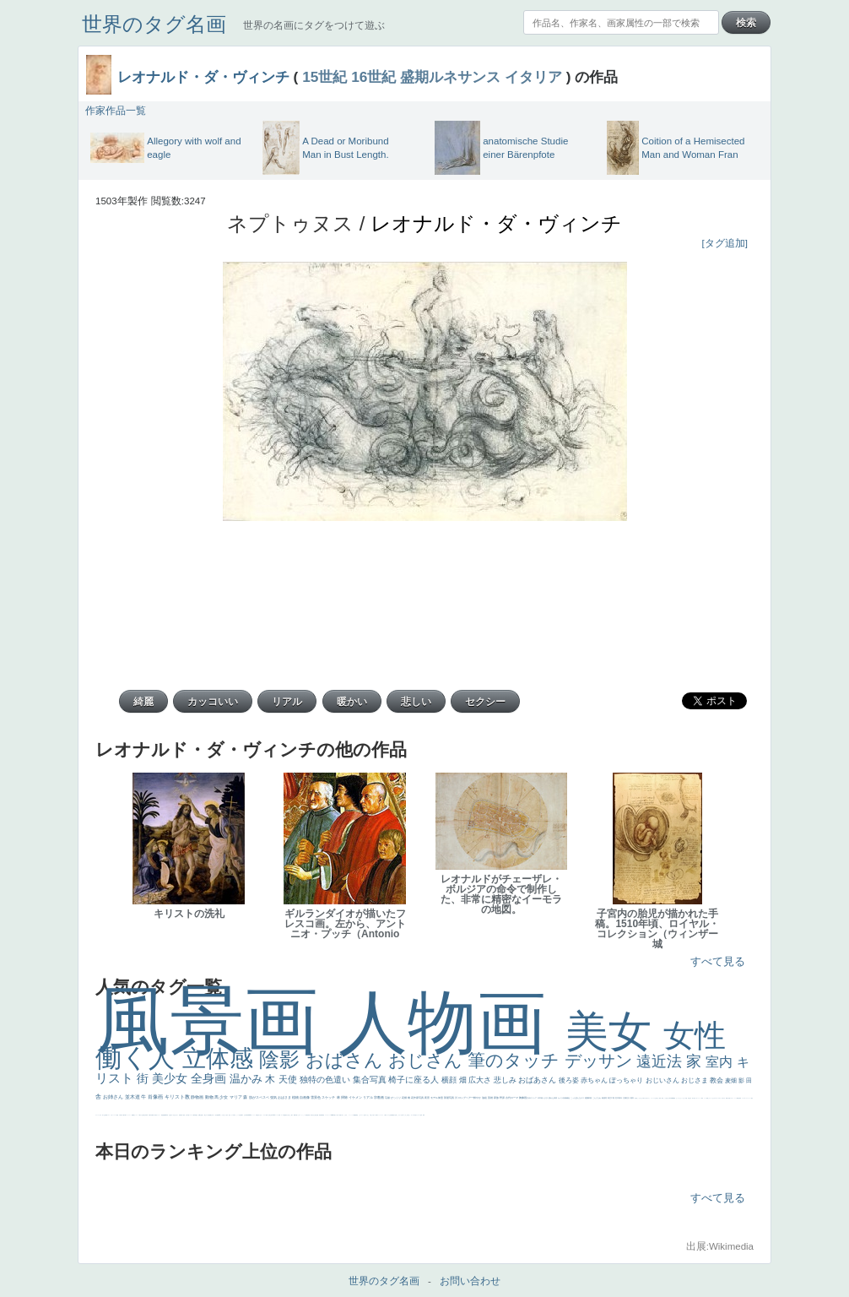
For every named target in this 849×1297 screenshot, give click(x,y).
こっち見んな (576, 1098)
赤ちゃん (595, 1080)
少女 (224, 1096)
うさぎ (546, 1098)
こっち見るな (665, 1098)
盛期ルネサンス (450, 76)
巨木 (617, 1098)
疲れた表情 (553, 1098)
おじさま (695, 1080)
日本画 (540, 1098)
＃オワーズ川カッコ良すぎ (720, 1098)
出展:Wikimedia (720, 1246)
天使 (289, 1079)
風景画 (216, 1020)
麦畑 (731, 1080)
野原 (503, 1097)
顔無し (707, 1098)
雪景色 (316, 1097)
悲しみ (506, 1080)
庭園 (587, 1098)
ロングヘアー (466, 1097)
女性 (694, 1035)
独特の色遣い (326, 1079)
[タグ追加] (725, 243)
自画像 (305, 1097)
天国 (729, 1098)
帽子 (662, 1098)
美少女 (171, 1078)
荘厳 (388, 1097)
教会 (717, 1080)
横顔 (450, 1080)
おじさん (428, 1060)
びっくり (396, 1097)
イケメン (356, 1097)
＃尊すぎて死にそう (646, 1098)
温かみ (248, 1078)
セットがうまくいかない (680, 1098)
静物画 (197, 1096)
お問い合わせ (470, 1281)
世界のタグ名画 (154, 24)
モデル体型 (437, 1097)
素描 (604, 1098)
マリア (236, 1096)
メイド (705, 1098)
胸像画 (523, 1097)
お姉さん (114, 1096)
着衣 (632, 1098)
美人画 (693, 1098)
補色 (568, 1098)
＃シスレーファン (747, 1098)
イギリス (731, 1098)
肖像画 (156, 1096)
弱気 (740, 1098)
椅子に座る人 (414, 1079)
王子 (656, 1098)
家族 (497, 1097)
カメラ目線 (562, 1098)
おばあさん (538, 1080)
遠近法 (661, 1061)
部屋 (590, 1098)
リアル (368, 1097)
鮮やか (477, 1097)
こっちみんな (639, 1098)
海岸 (702, 1098)
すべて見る (717, 961)
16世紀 (373, 76)
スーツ (735, 1098)
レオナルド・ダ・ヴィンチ (203, 76)
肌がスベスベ (259, 1097)
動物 (209, 1096)
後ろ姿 (570, 1080)
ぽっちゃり (627, 1080)
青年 (621, 1098)
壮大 (628, 1098)
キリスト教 (178, 1096)
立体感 (221, 1058)
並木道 (133, 1096)
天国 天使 (687, 1098)
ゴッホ (743, 1098)
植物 (296, 1097)
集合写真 (371, 1079)
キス (583, 1098)
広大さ (481, 1080)
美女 (614, 1031)
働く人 (138, 1057)
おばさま (285, 1097)
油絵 (485, 1097)
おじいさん (663, 1080)
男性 (635, 1098)
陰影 (282, 1059)
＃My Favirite (670, 1098)
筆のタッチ (516, 1060)
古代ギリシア (532, 1098)
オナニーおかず (712, 1098)
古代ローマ (512, 1097)
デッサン (601, 1060)
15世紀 (324, 76)
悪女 (752, 1098)
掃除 (345, 1097)
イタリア (533, 76)
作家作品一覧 (115, 111)
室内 (721, 1062)
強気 (274, 1097)
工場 (613, 1098)
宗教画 (379, 1097)
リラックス (653, 1098)
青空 (610, 1098)
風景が (727, 1098)
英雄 (491, 1097)
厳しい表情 (659, 1098)
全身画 (210, 1078)
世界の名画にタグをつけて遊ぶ (314, 25)
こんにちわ (597, 1098)
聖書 (674, 1098)
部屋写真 (449, 1097)
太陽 (625, 1098)
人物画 (451, 1022)
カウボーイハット (698, 1098)
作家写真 (419, 1097)
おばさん (347, 1060)
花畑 (405, 1097)
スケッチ (329, 1097)
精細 (737, 1098)
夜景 (427, 1097)
